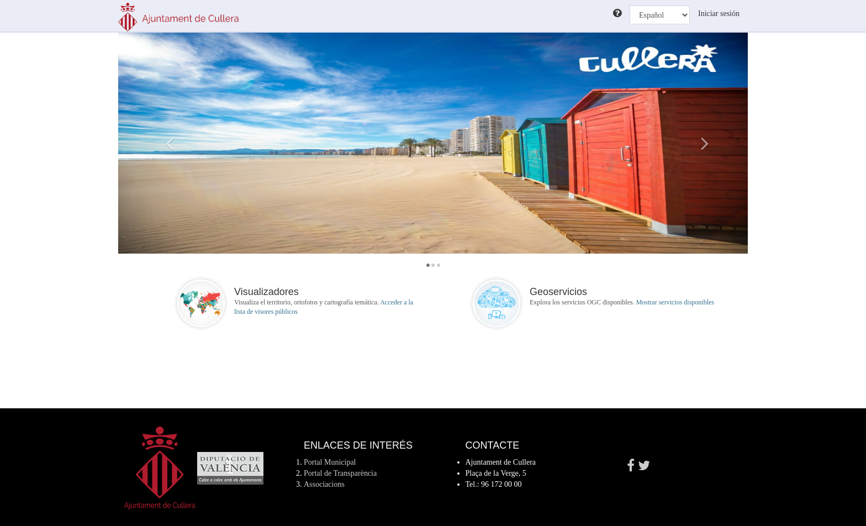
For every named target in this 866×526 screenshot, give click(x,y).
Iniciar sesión (719, 13)
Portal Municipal (330, 462)
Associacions (324, 484)
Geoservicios (558, 291)
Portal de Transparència (340, 473)
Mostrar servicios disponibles (675, 302)
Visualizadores (266, 291)
